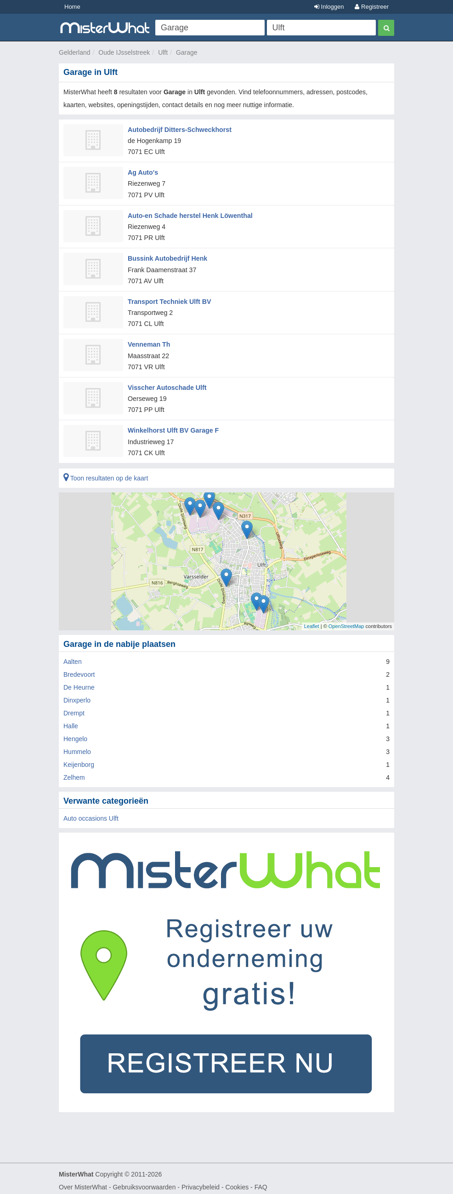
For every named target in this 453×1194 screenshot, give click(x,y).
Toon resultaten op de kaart (105, 474)
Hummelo (77, 747)
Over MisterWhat (83, 1183)
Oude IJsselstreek (124, 52)
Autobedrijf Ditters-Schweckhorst (179, 129)
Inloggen (329, 6)
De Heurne (79, 683)
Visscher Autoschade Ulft (166, 384)
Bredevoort (79, 670)
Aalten (72, 657)
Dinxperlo (77, 696)
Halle (70, 722)
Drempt (74, 709)
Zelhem (74, 773)
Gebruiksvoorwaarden (144, 1183)
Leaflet (311, 622)
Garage (187, 52)
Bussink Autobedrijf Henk (167, 256)
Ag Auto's (143, 171)
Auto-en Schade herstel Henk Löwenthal (189, 214)
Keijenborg (78, 760)
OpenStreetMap (346, 622)
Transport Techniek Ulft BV (169, 299)
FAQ (261, 1183)
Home (72, 6)
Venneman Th (149, 341)
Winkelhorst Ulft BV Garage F (172, 426)
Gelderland (75, 52)
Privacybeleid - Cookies (215, 1183)
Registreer (372, 6)
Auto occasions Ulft (91, 814)
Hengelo (75, 734)
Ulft (163, 52)
